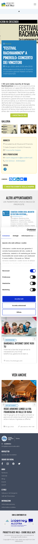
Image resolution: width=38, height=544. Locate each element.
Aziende (4, 475)
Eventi (4, 482)
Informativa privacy (8, 504)
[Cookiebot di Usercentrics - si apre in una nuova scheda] (27, 230)
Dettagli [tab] (15, 236)
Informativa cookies (9, 507)
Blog (3, 479)
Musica (8, 44)
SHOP (4, 485)
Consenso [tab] (6, 236)
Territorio (5, 472)
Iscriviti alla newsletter (9, 454)
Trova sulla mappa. (12, 150)
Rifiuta (19, 312)
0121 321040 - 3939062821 (14, 161)
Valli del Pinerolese (8, 496)
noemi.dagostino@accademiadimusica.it (19, 158)
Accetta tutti (19, 299)
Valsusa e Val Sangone (9, 493)
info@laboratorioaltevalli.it (10, 446)
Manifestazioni (17, 216)
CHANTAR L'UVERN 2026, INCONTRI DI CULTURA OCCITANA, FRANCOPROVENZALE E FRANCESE (22, 214)
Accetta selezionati (19, 305)
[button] (19, 115)
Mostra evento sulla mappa (19, 187)
